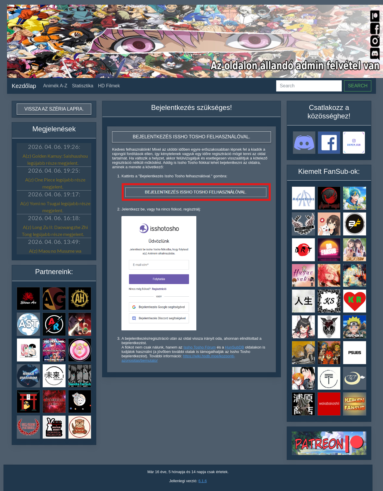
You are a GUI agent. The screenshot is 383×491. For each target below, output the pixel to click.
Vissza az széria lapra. (54, 108)
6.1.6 (202, 481)
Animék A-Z (55, 85)
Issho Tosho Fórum (199, 347)
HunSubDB (234, 347)
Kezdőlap (24, 86)
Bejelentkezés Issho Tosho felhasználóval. (191, 136)
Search (357, 85)
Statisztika (82, 85)
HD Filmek (109, 85)
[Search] (309, 85)
